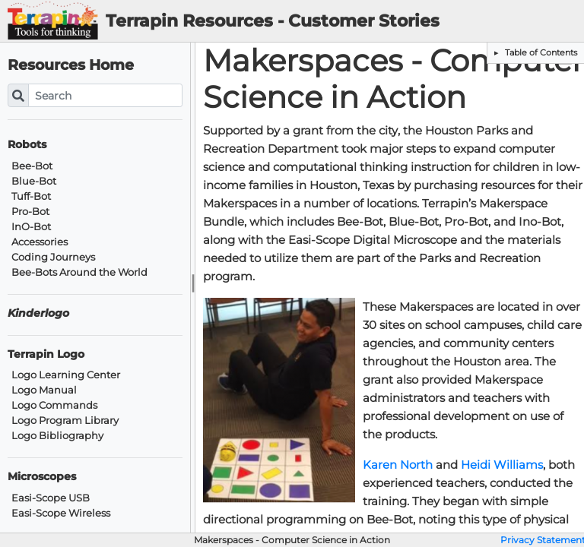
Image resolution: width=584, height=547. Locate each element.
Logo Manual (44, 390)
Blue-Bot (33, 181)
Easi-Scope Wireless (60, 513)
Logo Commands (54, 405)
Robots (27, 144)
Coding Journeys (53, 257)
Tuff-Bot (31, 196)
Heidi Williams (502, 465)
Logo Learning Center (65, 375)
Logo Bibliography (57, 435)
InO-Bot (31, 226)
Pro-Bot (30, 211)
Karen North (398, 465)
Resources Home (71, 65)
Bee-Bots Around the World (79, 272)
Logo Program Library (65, 420)
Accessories (39, 242)
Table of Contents (540, 52)
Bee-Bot (31, 166)
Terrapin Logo (46, 354)
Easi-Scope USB (50, 498)
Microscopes (42, 476)
